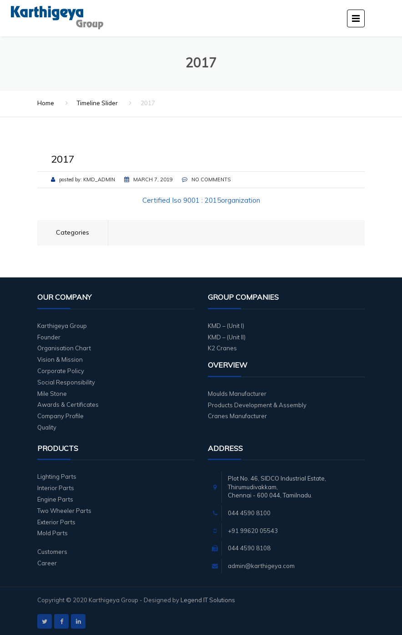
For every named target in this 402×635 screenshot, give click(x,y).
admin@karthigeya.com (261, 565)
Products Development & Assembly (257, 405)
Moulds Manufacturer (237, 393)
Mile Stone (52, 393)
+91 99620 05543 (253, 530)
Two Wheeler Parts (64, 510)
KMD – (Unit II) (227, 337)
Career (47, 563)
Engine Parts (55, 499)
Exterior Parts (56, 522)
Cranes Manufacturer (237, 416)
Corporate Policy (60, 370)
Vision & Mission (60, 359)
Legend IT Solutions (208, 600)
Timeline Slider (97, 103)
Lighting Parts (56, 476)
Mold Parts (52, 533)
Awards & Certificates (68, 404)
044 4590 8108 (249, 548)
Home (45, 103)
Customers (52, 551)
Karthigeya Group (62, 325)
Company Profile (60, 416)
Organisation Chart (64, 348)
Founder (48, 337)
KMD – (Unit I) (226, 325)
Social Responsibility (66, 382)
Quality (46, 427)
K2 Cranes (222, 348)
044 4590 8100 (249, 513)
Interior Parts (55, 488)
